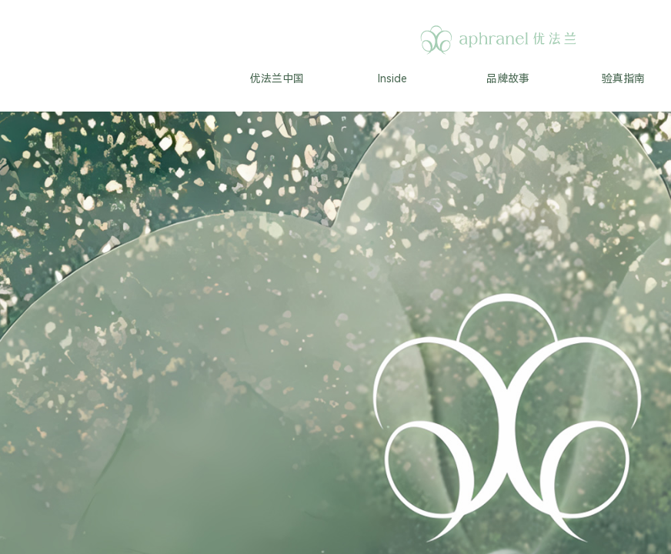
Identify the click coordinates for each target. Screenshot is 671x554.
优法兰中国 (277, 78)
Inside (392, 78)
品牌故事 (507, 78)
